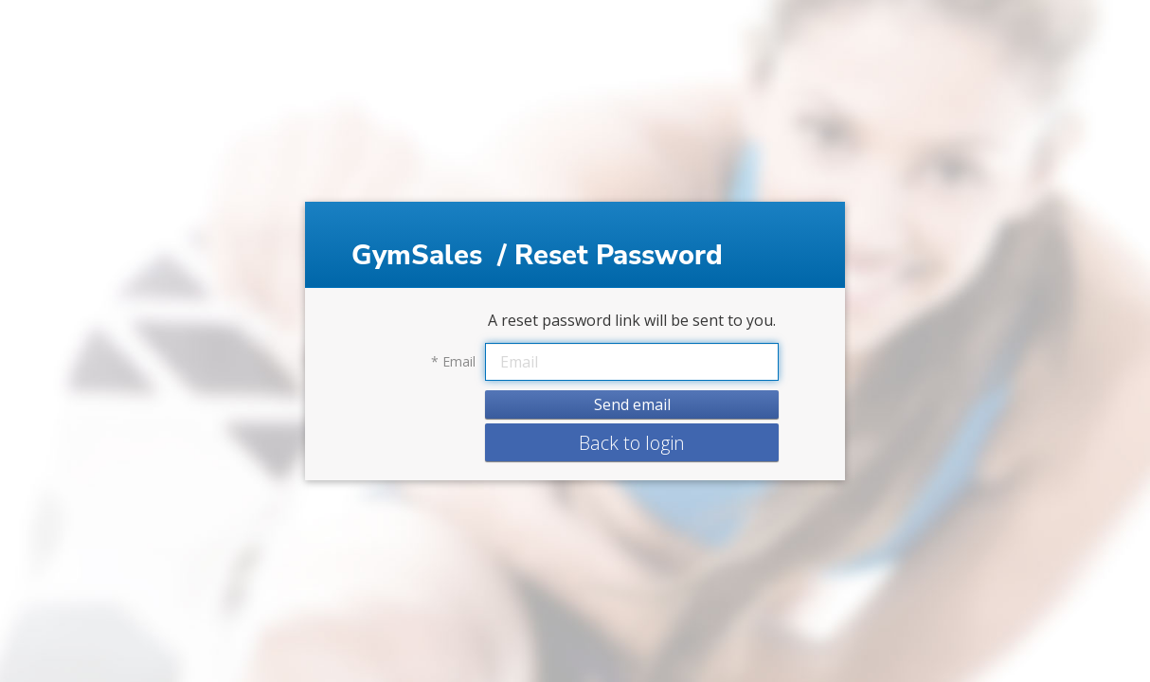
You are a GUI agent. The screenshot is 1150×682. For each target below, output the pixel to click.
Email (453, 361)
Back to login (632, 443)
